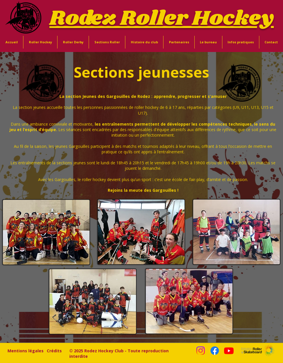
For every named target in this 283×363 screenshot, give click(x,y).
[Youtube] (228, 350)
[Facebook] (214, 350)
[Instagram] (200, 350)
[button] (40, 42)
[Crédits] (54, 351)
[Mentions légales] (26, 351)
